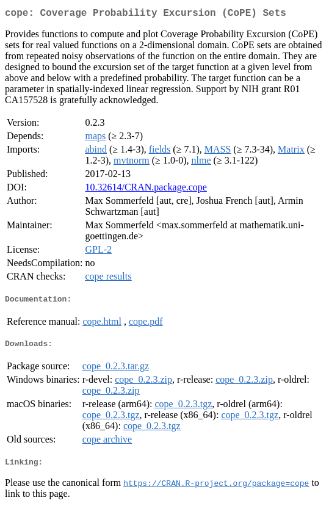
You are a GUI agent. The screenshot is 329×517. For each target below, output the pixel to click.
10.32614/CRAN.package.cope (146, 189)
